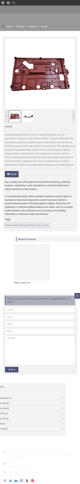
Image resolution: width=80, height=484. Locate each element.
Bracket (33, 26)
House (44, 26)
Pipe (42, 225)
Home (9, 26)
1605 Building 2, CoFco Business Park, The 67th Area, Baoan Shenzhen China (39, 455)
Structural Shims (31, 225)
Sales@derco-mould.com (21, 466)
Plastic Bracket (15, 225)
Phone (12, 471)
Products (20, 26)
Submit (11, 369)
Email (14, 174)
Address (13, 450)
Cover (48, 225)
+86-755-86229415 (18, 475)
